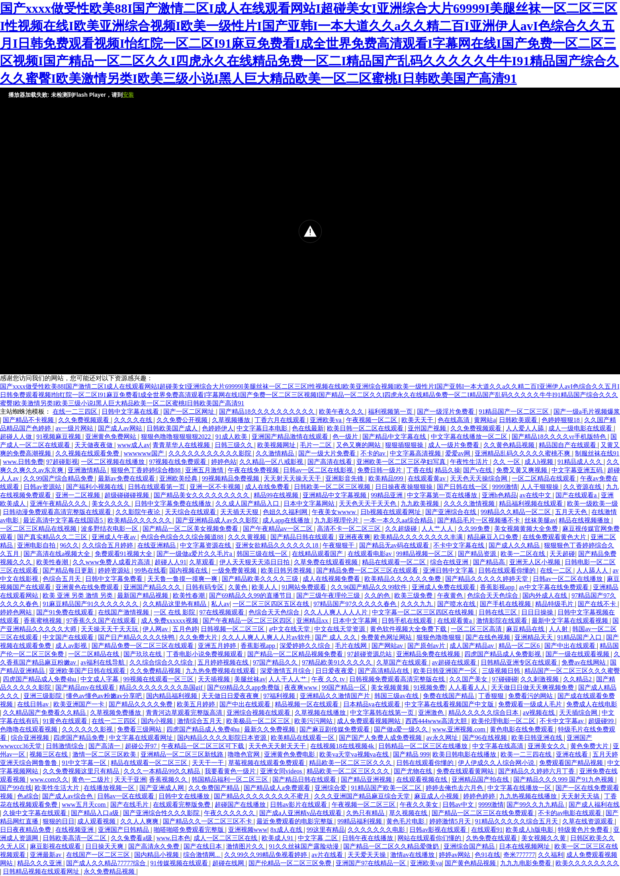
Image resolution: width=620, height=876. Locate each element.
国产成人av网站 (121, 428)
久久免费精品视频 (156, 670)
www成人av (133, 445)
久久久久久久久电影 (377, 829)
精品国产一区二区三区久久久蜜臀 (572, 670)
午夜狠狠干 (339, 545)
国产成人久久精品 (515, 545)
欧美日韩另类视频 (287, 570)
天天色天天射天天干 (277, 746)
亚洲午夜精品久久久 (59, 503)
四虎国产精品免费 (79, 737)
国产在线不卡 (598, 603)
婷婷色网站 (16, 612)
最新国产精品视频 (143, 595)
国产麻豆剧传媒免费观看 (335, 729)
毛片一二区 (316, 445)
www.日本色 (173, 838)
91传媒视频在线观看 (180, 863)
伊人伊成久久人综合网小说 (497, 762)
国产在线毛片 (130, 804)
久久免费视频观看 (84, 419)
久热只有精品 (366, 813)
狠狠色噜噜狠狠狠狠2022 (177, 436)
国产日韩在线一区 (463, 486)
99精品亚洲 (387, 495)
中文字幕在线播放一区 (520, 787)
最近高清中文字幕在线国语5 (63, 520)
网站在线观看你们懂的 (430, 838)
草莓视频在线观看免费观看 (267, 762)
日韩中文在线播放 (184, 796)
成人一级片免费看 (454, 445)
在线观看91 (487, 829)
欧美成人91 (278, 838)
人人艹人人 (438, 528)
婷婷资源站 (114, 570)
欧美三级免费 (414, 595)
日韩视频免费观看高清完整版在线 (397, 679)
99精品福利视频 (360, 821)
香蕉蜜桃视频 (43, 620)
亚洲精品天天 (534, 637)
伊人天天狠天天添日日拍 (255, 562)
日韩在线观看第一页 (157, 486)
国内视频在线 (189, 570)
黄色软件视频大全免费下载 (409, 629)
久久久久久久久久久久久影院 (210, 453)
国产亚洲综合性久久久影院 (162, 813)
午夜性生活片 (470, 461)
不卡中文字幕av (562, 721)
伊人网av (156, 629)
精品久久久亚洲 (40, 863)
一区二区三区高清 (477, 629)
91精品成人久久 (580, 461)
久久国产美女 (469, 679)
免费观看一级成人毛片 (530, 704)
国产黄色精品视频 (471, 863)
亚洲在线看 (572, 754)
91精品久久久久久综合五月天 (517, 821)
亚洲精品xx (313, 620)
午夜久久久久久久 (230, 813)
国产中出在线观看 (570, 645)
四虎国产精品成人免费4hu (40, 679)
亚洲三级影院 (43, 695)
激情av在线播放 (413, 854)
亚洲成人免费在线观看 (444, 587)
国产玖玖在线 (143, 654)
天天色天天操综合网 (479, 478)
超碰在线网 (229, 863)
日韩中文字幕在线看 (131, 411)
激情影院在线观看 (502, 620)
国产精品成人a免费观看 (278, 787)
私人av (220, 603)
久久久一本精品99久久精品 (162, 771)
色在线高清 (454, 419)
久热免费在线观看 (492, 838)
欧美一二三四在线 (527, 754)
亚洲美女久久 (547, 746)
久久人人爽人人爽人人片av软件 (267, 637)
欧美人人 (265, 587)
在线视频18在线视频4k (343, 746)
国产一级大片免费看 (327, 453)
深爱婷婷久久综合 (306, 645)
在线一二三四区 (76, 411)
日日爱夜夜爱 (335, 670)
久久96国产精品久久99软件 (370, 587)
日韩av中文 (458, 804)
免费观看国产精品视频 (571, 762)
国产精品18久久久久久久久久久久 (267, 411)
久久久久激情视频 (470, 503)
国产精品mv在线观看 (85, 687)
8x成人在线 (287, 829)
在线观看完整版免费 (182, 804)
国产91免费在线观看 (65, 612)
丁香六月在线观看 (280, 419)
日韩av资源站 (43, 486)
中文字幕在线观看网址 (141, 737)
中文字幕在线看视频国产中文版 (450, 704)
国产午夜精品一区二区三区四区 (248, 620)
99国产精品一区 (345, 687)
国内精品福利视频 (172, 695)
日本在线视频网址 (525, 846)
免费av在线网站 (584, 662)
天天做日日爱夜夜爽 (230, 695)
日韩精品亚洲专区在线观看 (520, 662)
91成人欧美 (232, 436)
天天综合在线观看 (191, 511)
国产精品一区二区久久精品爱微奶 (391, 846)
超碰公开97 (141, 746)
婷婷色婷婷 (480, 796)
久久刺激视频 (540, 679)
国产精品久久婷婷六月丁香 (537, 771)
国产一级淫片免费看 (446, 411)
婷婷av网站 (455, 854)
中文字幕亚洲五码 (578, 470)
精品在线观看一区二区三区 (150, 762)
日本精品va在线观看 (372, 704)
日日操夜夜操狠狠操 (404, 486)
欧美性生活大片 (58, 787)
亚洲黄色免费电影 (290, 754)
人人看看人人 (468, 687)
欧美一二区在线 (524, 553)
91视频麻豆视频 (59, 436)
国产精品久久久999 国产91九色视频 (564, 779)
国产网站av (388, 645)
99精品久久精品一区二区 (516, 511)
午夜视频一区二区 (372, 419)
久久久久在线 (134, 419)
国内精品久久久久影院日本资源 (222, 737)
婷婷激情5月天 (450, 821)
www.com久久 (49, 779)
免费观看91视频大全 (124, 553)
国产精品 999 (411, 754)
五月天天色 (572, 511)
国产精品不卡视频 (29, 419)
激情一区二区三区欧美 (105, 754)
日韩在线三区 (498, 612)
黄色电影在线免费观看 (522, 729)
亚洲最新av (46, 854)
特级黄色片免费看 (584, 829)
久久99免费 (474, 528)
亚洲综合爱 (331, 787)
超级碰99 (601, 721)
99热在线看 (150, 570)
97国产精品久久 (276, 662)
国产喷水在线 (457, 603)
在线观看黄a (455, 620)
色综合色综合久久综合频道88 (183, 537)
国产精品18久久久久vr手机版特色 (560, 436)
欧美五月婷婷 (197, 704)
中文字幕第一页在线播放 (443, 495)
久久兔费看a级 (132, 838)
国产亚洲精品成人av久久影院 (218, 520)
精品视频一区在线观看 (307, 704)
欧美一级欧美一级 (592, 503)
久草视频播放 (232, 419)
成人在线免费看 (268, 486)
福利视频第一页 (391, 411)
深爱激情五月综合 (286, 670)
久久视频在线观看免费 (88, 453)
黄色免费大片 (590, 746)
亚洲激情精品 (88, 470)
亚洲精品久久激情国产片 (336, 695)
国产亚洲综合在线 (451, 511)
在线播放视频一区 (110, 787)
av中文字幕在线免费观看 (554, 587)
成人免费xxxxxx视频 (170, 620)
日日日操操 (538, 612)
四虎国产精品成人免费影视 (503, 654)
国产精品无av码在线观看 (394, 545)
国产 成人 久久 (336, 637)
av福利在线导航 (103, 662)
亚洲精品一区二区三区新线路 (183, 754)
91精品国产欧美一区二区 (387, 787)
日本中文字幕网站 (310, 503)
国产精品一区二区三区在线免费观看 (483, 813)
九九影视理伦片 (337, 520)
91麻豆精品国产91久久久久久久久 (91, 603)
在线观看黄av (427, 478)
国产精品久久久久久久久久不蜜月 (262, 796)
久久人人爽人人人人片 (336, 612)
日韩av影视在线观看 (438, 829)
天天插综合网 (579, 712)
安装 (128, 95)
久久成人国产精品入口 (248, 503)
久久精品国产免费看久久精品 (45, 712)
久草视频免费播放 (116, 712)
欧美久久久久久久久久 (587, 863)
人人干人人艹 (288, 679)
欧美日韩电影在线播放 (465, 754)
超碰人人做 (16, 436)
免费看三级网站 (140, 729)
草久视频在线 (409, 813)
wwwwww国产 (144, 453)
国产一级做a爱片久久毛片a (195, 553)
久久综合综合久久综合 (162, 662)
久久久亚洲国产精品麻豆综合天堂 (362, 796)
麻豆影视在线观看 (56, 846)
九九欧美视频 (420, 503)
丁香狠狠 (491, 695)
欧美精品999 (386, 478)
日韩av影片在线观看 (299, 804)
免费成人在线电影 (591, 704)
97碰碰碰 (505, 679)
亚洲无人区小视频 (535, 562)
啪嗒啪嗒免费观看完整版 (189, 829)
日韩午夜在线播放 (368, 838)
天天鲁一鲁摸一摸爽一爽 (183, 578)
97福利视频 (280, 695)
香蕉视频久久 (169, 779)
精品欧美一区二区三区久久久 (351, 762)
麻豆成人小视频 (437, 796)
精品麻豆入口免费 (493, 537)
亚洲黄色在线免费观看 (88, 587)
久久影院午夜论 (138, 511)
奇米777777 (519, 854)
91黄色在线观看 (66, 721)
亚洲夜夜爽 (354, 537)
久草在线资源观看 (588, 821)
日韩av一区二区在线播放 (568, 578)
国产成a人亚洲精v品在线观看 (301, 813)
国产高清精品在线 (384, 670)
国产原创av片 (427, 645)
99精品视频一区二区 (425, 553)
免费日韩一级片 (380, 470)
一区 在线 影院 (175, 612)
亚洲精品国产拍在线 (481, 779)
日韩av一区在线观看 (126, 796)
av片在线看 (327, 854)
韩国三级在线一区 (263, 553)
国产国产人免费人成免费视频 (381, 737)
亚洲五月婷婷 (218, 645)
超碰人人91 (170, 562)
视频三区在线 (49, 754)
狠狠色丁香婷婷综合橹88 (146, 470)
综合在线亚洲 (450, 562)
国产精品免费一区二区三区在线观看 (368, 570)
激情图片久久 (246, 846)
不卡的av (373, 453)
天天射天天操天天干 (293, 478)
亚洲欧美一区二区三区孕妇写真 (401, 461)
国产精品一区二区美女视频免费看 (191, 528)
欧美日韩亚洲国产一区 (446, 670)
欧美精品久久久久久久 (140, 520)
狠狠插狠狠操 (405, 445)
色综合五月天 (62, 578)
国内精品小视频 (157, 854)
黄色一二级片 (91, 779)
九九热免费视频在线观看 (221, 670)
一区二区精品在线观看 (544, 478)
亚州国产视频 (428, 428)
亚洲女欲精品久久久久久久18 (277, 545)
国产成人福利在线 (594, 804)
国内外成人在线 (545, 595)
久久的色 (377, 595)
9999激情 (505, 486)
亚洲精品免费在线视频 (429, 654)
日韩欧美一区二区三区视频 (333, 486)
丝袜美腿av (540, 520)
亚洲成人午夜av (114, 537)
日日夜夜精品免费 (26, 829)
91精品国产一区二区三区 (514, 411)
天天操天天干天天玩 (110, 629)
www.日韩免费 (23, 461)
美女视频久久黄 (544, 838)
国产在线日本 (203, 846)
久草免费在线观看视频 (326, 562)
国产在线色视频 (488, 637)
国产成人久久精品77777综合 (106, 863)
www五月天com (84, 804)
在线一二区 (556, 570)
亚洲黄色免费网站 (111, 436)
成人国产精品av (472, 645)
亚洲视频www (248, 829)
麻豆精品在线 (526, 629)
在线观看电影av (370, 553)
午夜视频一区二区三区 (364, 804)
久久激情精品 (275, 453)
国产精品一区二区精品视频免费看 (295, 654)
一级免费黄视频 (235, 570)
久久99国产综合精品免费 (59, 478)
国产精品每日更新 (69, 570)
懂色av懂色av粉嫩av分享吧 (104, 695)
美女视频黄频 (391, 687)
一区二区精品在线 (94, 654)
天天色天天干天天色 (368, 503)
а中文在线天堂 (290, 629)
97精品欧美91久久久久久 (338, 662)
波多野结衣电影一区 (110, 528)
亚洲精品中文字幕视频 (335, 495)
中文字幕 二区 (318, 838)
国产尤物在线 (414, 771)
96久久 (69, 545)
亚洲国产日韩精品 (124, 829)
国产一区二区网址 (189, 411)
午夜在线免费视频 (254, 470)
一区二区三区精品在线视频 (39, 528)
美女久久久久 (111, 503)
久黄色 (238, 587)
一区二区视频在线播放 (113, 461)
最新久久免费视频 (270, 729)
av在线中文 (536, 495)
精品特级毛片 (555, 603)
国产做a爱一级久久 (401, 729)
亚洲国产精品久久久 (152, 587)
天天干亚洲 (130, 779)
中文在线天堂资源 (340, 629)
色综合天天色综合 (493, 595)
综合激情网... (202, 854)
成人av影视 (71, 645)
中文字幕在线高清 (498, 746)
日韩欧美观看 (519, 419)
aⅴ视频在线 (539, 712)
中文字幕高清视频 (416, 453)
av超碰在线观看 (455, 662)
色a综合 (28, 796)
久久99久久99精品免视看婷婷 (266, 854)
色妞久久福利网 (286, 511)
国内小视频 (157, 721)
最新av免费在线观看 (127, 478)
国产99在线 (16, 787)
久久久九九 (417, 603)
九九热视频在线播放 (528, 796)
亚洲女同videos (282, 771)
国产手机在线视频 (506, 603)
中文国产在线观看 (69, 637)
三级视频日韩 (502, 670)
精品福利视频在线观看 (531, 503)
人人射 (559, 629)
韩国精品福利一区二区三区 (231, 779)
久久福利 (550, 854)
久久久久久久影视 (88, 729)
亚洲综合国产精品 (470, 846)
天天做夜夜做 (94, 445)
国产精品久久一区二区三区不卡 (208, 821)
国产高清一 (105, 746)
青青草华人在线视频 (182, 445)
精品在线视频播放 (585, 520)
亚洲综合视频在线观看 (259, 712)
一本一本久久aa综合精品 (399, 520)
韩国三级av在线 (397, 695)
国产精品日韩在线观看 (303, 537)
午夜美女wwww (334, 511)
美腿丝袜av (250, 679)
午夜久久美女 (420, 804)
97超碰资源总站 (370, 654)
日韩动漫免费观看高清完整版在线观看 (58, 511)
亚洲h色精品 (499, 495)
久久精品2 (578, 679)
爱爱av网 (458, 453)
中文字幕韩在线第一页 (382, 712)
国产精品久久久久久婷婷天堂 (487, 578)
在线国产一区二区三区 (98, 854)
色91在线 (487, 854)
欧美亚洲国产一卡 (79, 704)
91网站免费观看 (305, 587)
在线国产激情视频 (124, 612)
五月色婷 (185, 629)
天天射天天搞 (581, 796)
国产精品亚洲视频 (367, 779)
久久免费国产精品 (214, 787)
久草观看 (202, 562)
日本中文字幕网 (355, 620)
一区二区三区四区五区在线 (272, 603)
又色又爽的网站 (359, 445)
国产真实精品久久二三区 (53, 537)
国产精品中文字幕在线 (395, 436)
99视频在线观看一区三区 (159, 679)
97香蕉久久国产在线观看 (102, 620)
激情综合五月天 (200, 721)
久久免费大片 (199, 637)
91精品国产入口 (580, 637)
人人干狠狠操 (540, 486)
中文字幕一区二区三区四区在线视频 (423, 612)
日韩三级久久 (234, 445)
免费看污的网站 (531, 695)
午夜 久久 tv (328, 679)
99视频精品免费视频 (231, 478)
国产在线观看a (576, 495)
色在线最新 (308, 428)
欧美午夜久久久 (342, 411)
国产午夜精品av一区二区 (278, 528)
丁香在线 (419, 470)
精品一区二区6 (520, 645)
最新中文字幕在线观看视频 (571, 620)
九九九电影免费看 (526, 863)
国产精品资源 (478, 553)
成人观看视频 (97, 821)
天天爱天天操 (367, 854)
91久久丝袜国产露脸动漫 (304, 846)
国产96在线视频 (485, 737)
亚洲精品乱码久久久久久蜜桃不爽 (523, 453)
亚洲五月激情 (205, 470)
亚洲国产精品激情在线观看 (291, 436)
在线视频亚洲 (75, 829)
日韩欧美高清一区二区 (75, 838)
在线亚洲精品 (157, 545)
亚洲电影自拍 (37, 545)
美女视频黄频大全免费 (526, 528)
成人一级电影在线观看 (581, 428)
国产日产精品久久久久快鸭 (137, 637)
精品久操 (447, 470)
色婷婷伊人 (218, 428)
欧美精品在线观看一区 (303, 737)
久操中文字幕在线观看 (35, 813)
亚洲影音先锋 (345, 478)
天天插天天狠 (240, 511)
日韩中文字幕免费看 (114, 578)
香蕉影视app (498, 587)
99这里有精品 (326, 829)
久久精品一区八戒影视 (272, 461)
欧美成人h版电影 (530, 829)
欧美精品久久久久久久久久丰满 (419, 537)
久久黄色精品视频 (509, 445)
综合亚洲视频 (31, 737)
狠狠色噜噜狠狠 (440, 637)
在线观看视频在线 (422, 779)
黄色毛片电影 (406, 821)
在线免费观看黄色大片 (555, 537)
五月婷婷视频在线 (224, 662)
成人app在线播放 (286, 520)
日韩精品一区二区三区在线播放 (423, 746)
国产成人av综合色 (68, 796)
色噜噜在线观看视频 (29, 729)
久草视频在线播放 (321, 712)
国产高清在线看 (330, 461)
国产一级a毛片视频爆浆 (587, 411)
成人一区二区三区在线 (226, 838)
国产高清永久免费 (154, 846)
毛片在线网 (351, 645)
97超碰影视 (62, 461)
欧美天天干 (418, 419)
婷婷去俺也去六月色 (455, 787)
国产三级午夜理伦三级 (329, 595)
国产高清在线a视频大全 (57, 553)
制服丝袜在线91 (597, 453)
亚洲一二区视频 (78, 495)
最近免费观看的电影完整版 (295, 821)
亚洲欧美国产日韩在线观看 (88, 670)
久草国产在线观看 (402, 662)
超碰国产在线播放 (241, 804)
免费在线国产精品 (449, 695)
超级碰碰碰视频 (127, 495)
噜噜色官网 (244, 754)
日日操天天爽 (105, 846)
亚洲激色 (431, 712)
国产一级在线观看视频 (578, 654)
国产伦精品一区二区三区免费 (290, 863)
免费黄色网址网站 (387, 637)
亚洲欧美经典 (179, 478)
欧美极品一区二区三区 (258, 721)
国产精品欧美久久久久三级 (261, 578)
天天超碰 (562, 553)
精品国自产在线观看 (568, 445)
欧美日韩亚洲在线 (537, 737)
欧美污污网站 (314, 721)
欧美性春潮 (53, 562)
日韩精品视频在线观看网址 (42, 871)
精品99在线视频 (277, 495)
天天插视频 (214, 679)
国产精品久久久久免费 (141, 704)
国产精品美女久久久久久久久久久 (202, 495)
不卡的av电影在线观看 (570, 813)
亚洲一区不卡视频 (216, 486)
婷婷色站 (224, 461)
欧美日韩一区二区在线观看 (366, 428)
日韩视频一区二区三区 (233, 629)
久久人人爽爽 (140, 821)
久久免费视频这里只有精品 (82, 771)
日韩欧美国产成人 (173, 428)
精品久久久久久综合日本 (484, 712)
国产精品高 (490, 562)
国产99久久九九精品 (536, 804)
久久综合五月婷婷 (108, 545)
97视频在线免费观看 (178, 461)
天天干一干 (208, 762)
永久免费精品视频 (110, 871)
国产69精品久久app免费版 (244, 687)
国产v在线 (478, 470)
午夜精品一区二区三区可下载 (203, 746)
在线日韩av (33, 704)
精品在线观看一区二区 (394, 562)
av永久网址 (442, 737)
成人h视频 (539, 461)
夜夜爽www (301, 687)
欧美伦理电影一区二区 (504, 721)
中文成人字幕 (100, 679)
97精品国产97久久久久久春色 (355, 603)
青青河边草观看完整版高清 (185, 712)
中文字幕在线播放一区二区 (470, 436)
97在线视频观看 (222, 612)
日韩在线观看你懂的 (507, 570)
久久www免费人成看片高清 (112, 562)
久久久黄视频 (248, 537)
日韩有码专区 (205, 587)
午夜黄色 (450, 595)
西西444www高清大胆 (437, 721)
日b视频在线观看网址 (391, 511)
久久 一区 (507, 461)
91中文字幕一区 (85, 762)
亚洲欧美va (326, 419)
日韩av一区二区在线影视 (318, 470)
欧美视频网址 (277, 445)
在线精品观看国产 (318, 553)
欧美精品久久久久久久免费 (403, 578)
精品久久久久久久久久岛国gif (161, 687)
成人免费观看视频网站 (369, 721)
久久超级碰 (402, 528)
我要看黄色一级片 (231, 771)
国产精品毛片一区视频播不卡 (479, 520)
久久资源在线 (583, 486)
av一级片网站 (75, 428)
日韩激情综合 (66, 746)
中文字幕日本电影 (263, 428)
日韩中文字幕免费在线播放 (174, 503)
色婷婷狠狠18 (561, 419)
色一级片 (346, 436)
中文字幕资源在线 (206, 545)
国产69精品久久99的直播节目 (251, 595)
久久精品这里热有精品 (175, 603)
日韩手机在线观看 (407, 620)
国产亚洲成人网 (162, 787)
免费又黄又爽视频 (522, 470)
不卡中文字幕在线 (459, 545)
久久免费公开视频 (182, 419)
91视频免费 (429, 687)
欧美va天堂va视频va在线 (354, 754)
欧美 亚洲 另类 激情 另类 (78, 595)
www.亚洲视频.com (459, 729)
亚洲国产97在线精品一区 (371, 863)
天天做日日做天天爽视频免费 (533, 687)
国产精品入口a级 (95, 813)
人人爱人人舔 (526, 428)
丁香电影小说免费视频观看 (205, 654)
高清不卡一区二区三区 (349, 528)
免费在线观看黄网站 (465, 771)
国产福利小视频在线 (95, 486)
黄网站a (485, 419)
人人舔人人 (593, 570)
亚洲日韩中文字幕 (449, 570)
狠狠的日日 (58, 821)
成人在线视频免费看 (332, 578)
